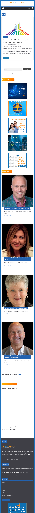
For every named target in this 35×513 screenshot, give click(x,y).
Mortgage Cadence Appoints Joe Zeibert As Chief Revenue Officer (15, 491)
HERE (19, 374)
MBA (14, 46)
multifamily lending (18, 46)
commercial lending (7, 46)
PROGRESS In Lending (15, 44)
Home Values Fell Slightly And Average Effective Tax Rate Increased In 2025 (17, 493)
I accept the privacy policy (17, 74)
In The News (5, 37)
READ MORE (7, 215)
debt (12, 46)
